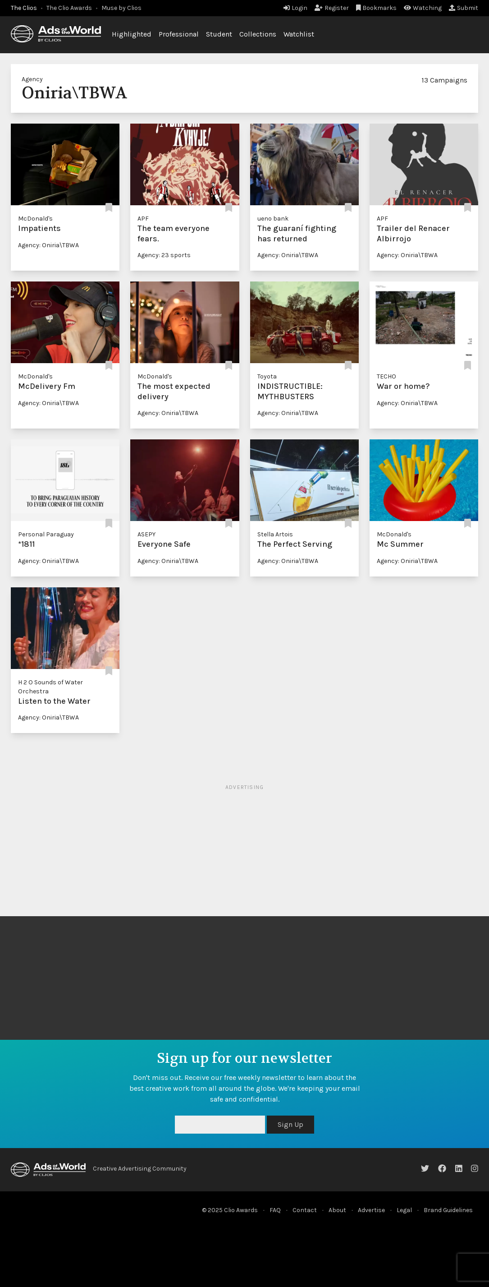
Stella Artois (275, 534)
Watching (423, 8)
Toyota (267, 376)
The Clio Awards (69, 8)
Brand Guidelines (448, 1210)
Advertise (371, 1210)
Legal (404, 1210)
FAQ (275, 1210)
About (337, 1210)
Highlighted (131, 34)
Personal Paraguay (46, 534)
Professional (179, 34)
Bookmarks (376, 8)
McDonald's (35, 218)
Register (332, 8)
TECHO (386, 376)
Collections (257, 34)
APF (143, 218)
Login (295, 8)
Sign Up (290, 1124)
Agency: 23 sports (164, 255)
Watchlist (298, 34)
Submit (463, 8)
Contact (304, 1210)
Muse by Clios (121, 8)
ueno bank (272, 218)
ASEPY (146, 534)
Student (219, 34)
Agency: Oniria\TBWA (48, 245)
